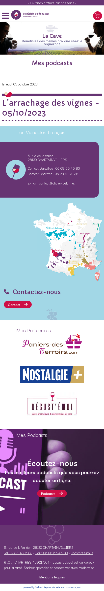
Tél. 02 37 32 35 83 (18, 552)
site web (56, 587)
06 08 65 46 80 (67, 168)
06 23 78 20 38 (66, 173)
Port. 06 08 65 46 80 (51, 552)
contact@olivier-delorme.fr (58, 183)
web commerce (68, 587)
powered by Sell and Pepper (37, 587)
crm (79, 587)
